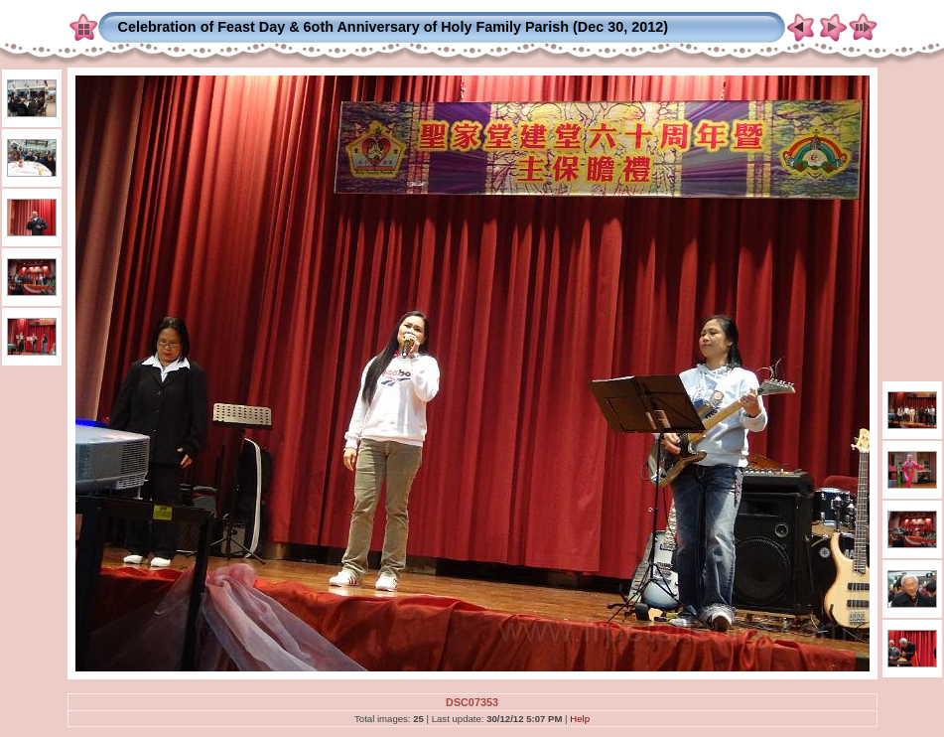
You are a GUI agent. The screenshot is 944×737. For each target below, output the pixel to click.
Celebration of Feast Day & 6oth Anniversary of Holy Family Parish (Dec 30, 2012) (393, 27)
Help (580, 718)
